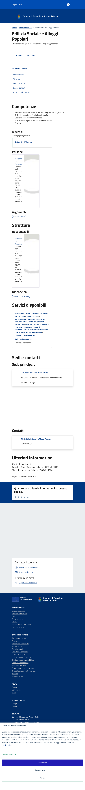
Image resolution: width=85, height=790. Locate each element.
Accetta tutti (42, 762)
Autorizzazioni (20, 319)
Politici (14, 621)
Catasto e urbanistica (36, 319)
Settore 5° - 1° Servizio (23, 142)
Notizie (14, 687)
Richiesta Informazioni (23, 339)
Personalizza (42, 770)
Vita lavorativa (29, 335)
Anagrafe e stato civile (20, 643)
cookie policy (6, 745)
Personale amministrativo (21, 624)
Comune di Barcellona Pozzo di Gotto (34, 372)
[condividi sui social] (17, 55)
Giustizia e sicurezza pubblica (37, 324)
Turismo (18, 335)
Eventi (14, 706)
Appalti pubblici (32, 316)
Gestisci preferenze (11, 754)
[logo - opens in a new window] (43, 786)
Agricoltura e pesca (22, 314)
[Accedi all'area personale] (68, 4)
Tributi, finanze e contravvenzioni (28, 332)
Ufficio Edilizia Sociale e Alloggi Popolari (36, 439)
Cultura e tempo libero (24, 322)
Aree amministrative (19, 613)
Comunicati (16, 689)
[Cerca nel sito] (70, 16)
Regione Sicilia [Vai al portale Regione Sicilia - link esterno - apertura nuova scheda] (17, 4)
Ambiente (35, 314)
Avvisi (14, 692)
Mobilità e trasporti (19, 665)
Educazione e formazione (21, 657)
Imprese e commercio (24, 327)
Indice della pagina (42, 68)
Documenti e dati (18, 627)
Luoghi (14, 703)
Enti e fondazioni (18, 619)
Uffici (14, 616)
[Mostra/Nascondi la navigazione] (2, 16)
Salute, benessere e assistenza (36, 330)
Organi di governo (18, 610)
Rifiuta (42, 778)
